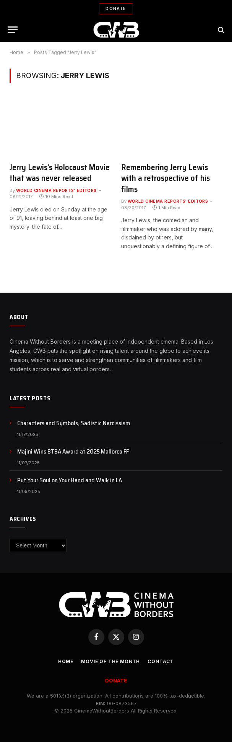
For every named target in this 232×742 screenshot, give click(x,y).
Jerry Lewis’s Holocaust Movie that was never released (60, 173)
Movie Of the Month (110, 661)
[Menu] (13, 29)
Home (65, 661)
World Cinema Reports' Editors (56, 190)
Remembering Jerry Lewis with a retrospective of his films (165, 178)
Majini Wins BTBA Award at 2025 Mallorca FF (73, 451)
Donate (115, 8)
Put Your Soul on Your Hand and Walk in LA (69, 480)
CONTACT (161, 661)
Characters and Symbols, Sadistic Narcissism (73, 423)
